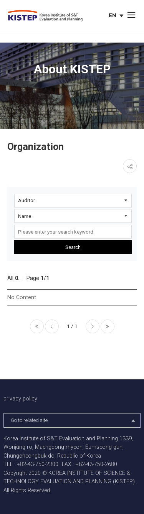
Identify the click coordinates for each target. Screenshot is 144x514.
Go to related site (73, 420)
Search (73, 247)
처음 (37, 326)
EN (117, 16)
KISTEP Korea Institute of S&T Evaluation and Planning (45, 16)
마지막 (107, 326)
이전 (52, 326)
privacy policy (20, 398)
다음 (92, 326)
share (130, 166)
